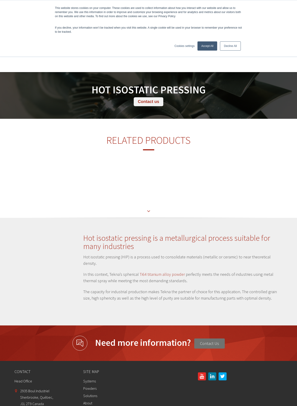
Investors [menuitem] (90, 365)
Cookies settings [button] (185, 46)
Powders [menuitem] (90, 343)
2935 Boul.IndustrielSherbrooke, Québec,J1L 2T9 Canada (36, 352)
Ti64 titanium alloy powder (163, 229)
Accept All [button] (207, 46)
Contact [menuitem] (89, 372)
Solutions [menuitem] (90, 350)
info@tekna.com (32, 373)
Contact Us (209, 298)
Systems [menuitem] (89, 336)
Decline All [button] (230, 46)
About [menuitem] (87, 358)
